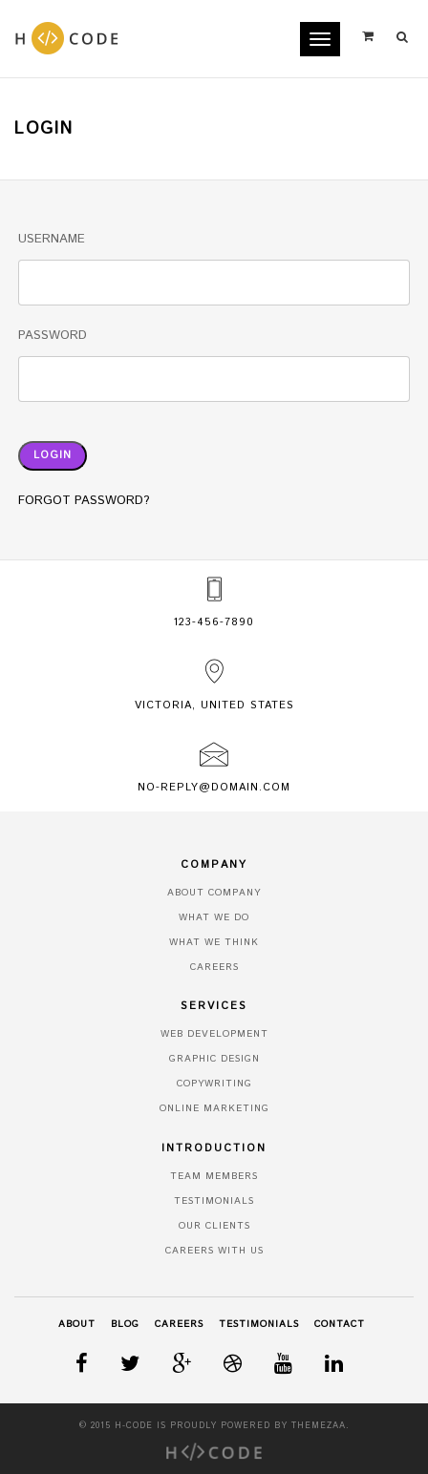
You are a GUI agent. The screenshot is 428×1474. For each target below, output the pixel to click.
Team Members (214, 1176)
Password (52, 335)
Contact (339, 1324)
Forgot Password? (84, 501)
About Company (214, 892)
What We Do (214, 917)
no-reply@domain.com (214, 787)
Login (52, 455)
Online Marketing (214, 1108)
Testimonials (214, 1201)
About (77, 1324)
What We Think (214, 942)
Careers (214, 967)
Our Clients (214, 1225)
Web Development (214, 1034)
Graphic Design (214, 1058)
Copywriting (214, 1083)
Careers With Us (214, 1250)
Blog (125, 1324)
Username (51, 239)
